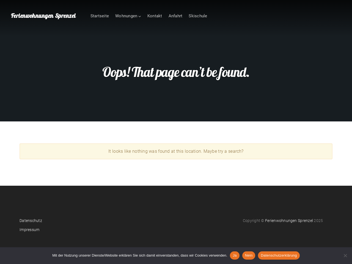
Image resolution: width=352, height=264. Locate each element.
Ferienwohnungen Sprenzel (43, 15)
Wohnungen (126, 15)
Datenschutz (31, 220)
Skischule (198, 15)
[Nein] (345, 255)
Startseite (99, 15)
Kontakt (154, 15)
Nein (249, 255)
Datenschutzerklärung (279, 255)
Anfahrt (176, 15)
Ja (235, 255)
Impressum (29, 229)
